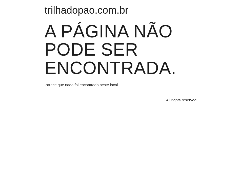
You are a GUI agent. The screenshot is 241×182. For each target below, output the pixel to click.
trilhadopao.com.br (86, 10)
